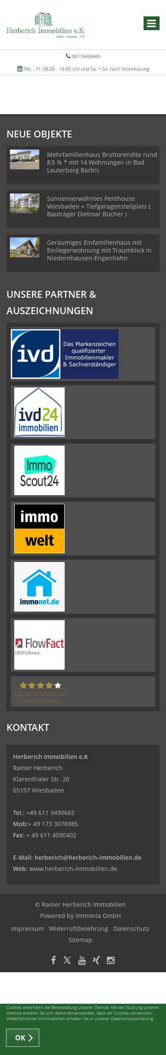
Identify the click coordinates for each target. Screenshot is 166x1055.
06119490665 (86, 56)
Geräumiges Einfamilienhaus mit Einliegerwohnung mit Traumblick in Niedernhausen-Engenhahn (99, 250)
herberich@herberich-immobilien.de (87, 857)
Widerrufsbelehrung (78, 928)
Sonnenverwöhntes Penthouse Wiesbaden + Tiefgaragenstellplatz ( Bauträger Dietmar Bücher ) (98, 206)
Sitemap (80, 940)
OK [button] (20, 1038)
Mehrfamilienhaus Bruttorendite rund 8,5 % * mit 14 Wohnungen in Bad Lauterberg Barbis (102, 162)
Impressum (27, 928)
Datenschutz (131, 928)
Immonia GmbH (98, 915)
